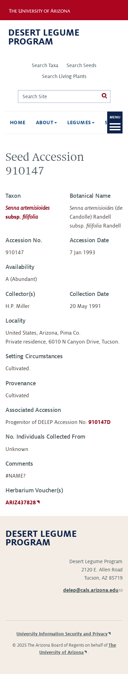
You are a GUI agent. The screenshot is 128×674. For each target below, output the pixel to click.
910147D (99, 422)
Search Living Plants (64, 76)
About (46, 122)
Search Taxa (45, 65)
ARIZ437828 (20, 503)
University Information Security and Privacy (62, 634)
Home (18, 122)
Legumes (81, 122)
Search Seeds (81, 65)
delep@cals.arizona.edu (93, 590)
